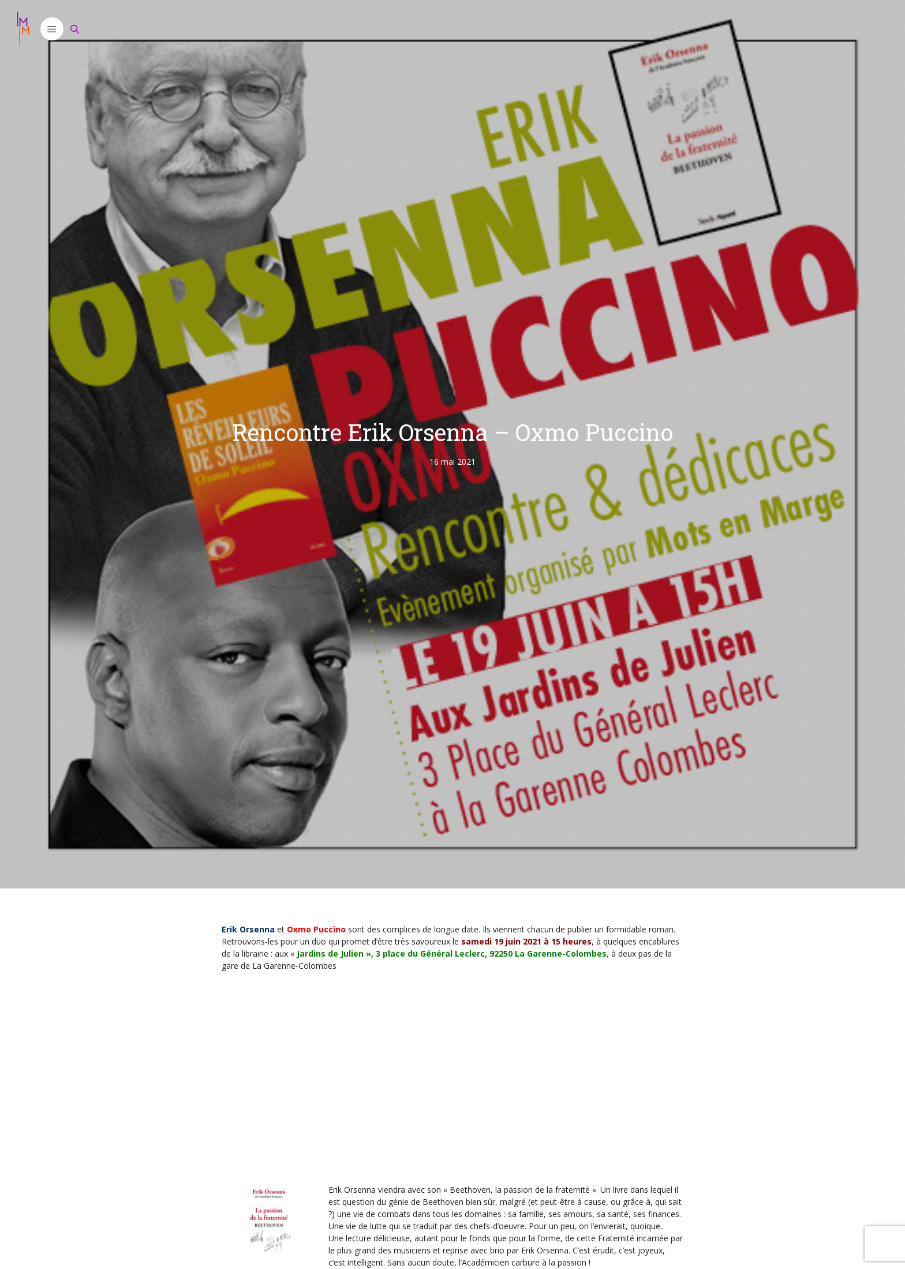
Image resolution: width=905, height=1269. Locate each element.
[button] (51, 28)
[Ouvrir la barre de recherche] (75, 28)
